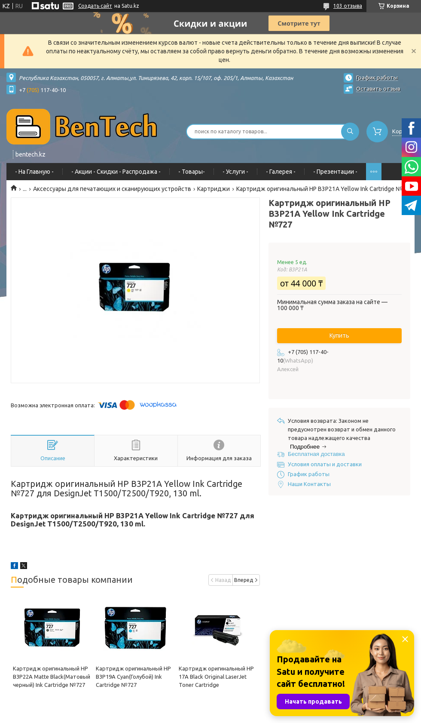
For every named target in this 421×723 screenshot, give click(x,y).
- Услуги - (235, 172)
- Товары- (191, 172)
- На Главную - (34, 172)
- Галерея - (281, 172)
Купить (339, 335)
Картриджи (213, 188)
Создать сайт (95, 6)
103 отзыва (347, 6)
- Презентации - (335, 172)
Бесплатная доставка (316, 454)
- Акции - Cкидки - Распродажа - (116, 172)
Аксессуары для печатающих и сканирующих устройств (112, 188)
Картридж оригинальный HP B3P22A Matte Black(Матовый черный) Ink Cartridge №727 (51, 676)
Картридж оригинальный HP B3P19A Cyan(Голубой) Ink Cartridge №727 (133, 676)
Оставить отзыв (378, 89)
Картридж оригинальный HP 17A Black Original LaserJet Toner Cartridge (216, 676)
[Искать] (350, 132)
